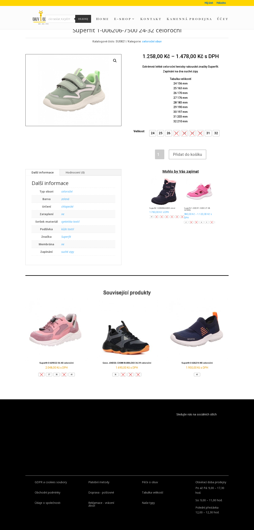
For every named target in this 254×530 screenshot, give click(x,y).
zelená (65, 199)
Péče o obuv (150, 482)
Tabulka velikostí (152, 492)
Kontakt (151, 19)
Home (102, 19)
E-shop (122, 19)
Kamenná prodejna (189, 19)
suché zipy (67, 252)
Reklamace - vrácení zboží (101, 504)
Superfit (66, 237)
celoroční (67, 191)
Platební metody (98, 482)
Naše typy (148, 503)
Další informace (43, 172)
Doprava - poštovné (101, 492)
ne (62, 214)
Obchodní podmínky (47, 492)
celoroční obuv (152, 41)
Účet (223, 19)
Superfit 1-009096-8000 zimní (162, 208)
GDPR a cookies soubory (51, 482)
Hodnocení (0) (75, 172)
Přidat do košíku (187, 154)
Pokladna (221, 3)
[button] (152, 133)
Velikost (139, 131)
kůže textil (67, 229)
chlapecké (67, 206)
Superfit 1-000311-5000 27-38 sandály (197, 209)
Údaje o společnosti (47, 503)
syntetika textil (70, 221)
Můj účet (209, 3)
